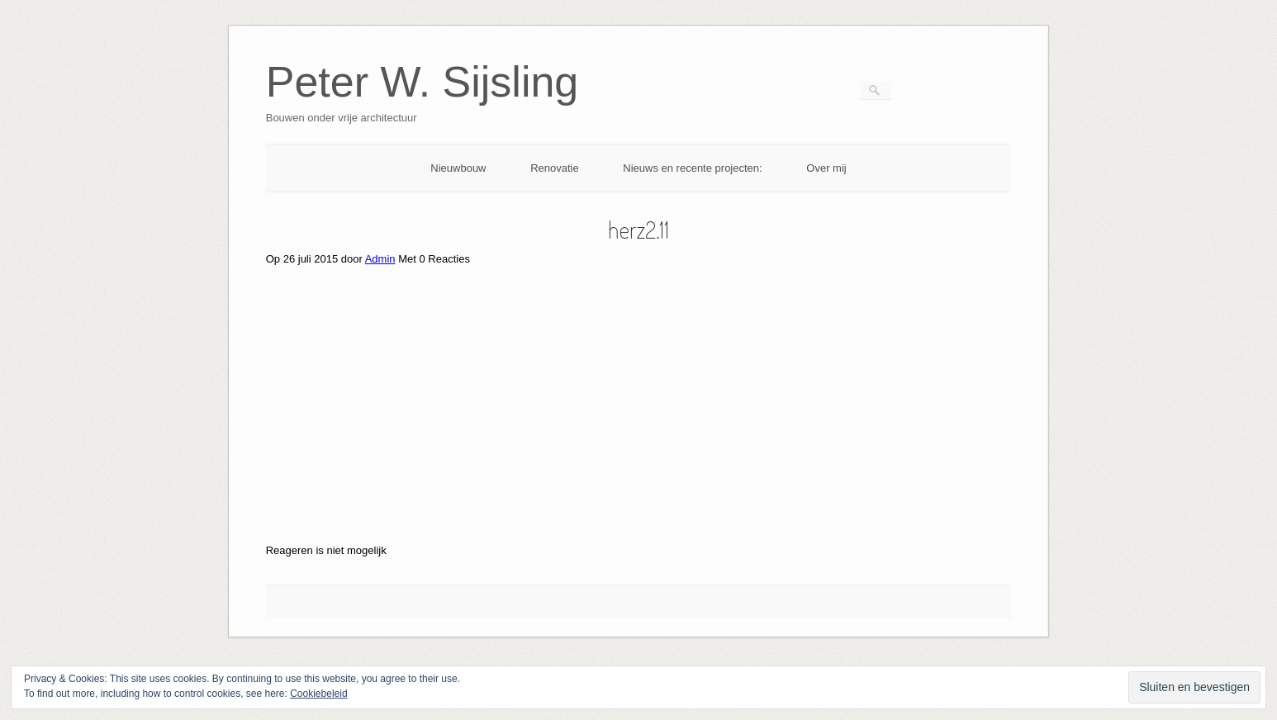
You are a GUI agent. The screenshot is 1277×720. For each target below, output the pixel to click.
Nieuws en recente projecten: (692, 168)
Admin (380, 259)
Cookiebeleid (318, 693)
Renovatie (554, 168)
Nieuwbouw (458, 168)
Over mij (826, 168)
